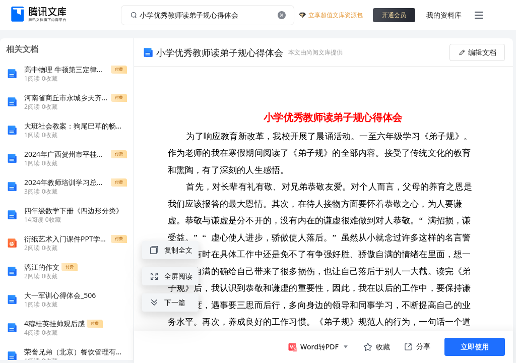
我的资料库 (444, 15)
